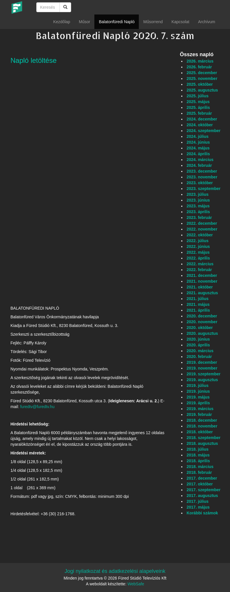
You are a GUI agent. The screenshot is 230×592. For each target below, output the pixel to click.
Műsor (84, 21)
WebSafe (135, 584)
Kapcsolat (180, 21)
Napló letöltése (33, 60)
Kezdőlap (61, 21)
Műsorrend (153, 21)
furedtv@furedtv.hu (37, 406)
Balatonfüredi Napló (116, 21)
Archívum (206, 21)
